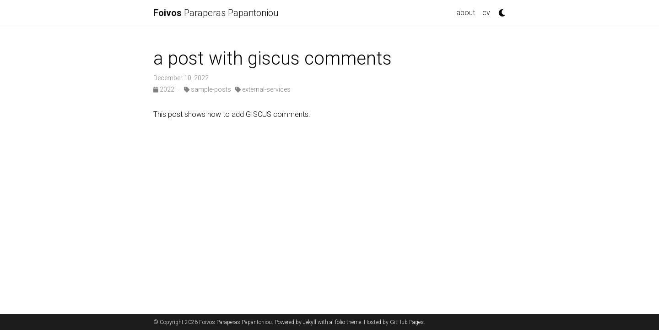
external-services (263, 89)
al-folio (337, 322)
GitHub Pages (407, 322)
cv (486, 12)
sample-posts (207, 89)
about (465, 12)
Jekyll (309, 322)
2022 (164, 89)
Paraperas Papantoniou (216, 12)
